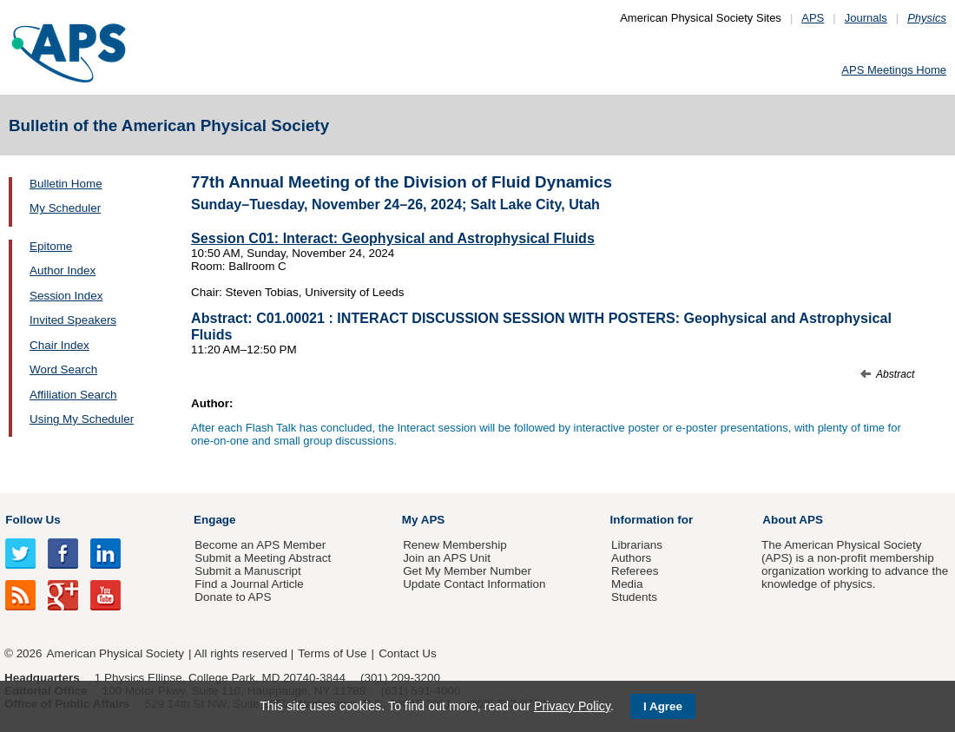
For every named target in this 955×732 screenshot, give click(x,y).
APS (812, 17)
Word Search (63, 369)
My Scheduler (65, 207)
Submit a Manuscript (247, 570)
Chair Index (59, 345)
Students (634, 596)
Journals (866, 17)
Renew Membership (455, 544)
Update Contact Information (474, 583)
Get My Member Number (467, 570)
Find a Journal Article (248, 583)
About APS (792, 519)
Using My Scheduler (82, 418)
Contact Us (407, 653)
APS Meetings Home (893, 69)
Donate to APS (232, 596)
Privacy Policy (572, 706)
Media (627, 583)
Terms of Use (332, 653)
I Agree (662, 706)
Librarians (636, 544)
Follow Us (32, 519)
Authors (631, 557)
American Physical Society (115, 653)
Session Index (66, 295)
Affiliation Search (73, 394)
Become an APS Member (260, 544)
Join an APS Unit (447, 557)
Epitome (51, 246)
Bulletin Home (66, 183)
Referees (635, 570)
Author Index (63, 270)
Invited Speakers (73, 319)
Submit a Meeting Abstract (262, 557)
